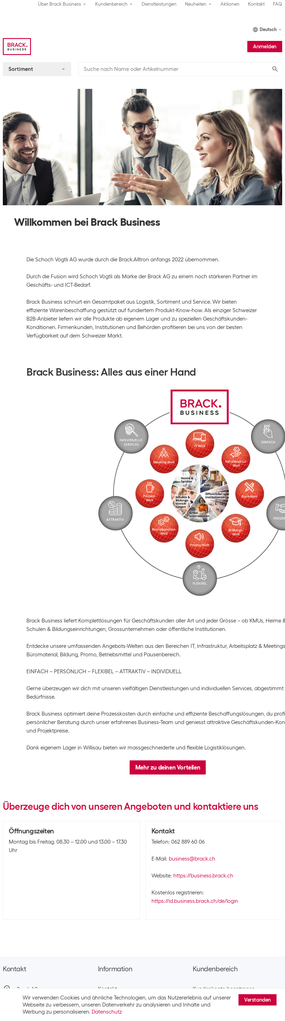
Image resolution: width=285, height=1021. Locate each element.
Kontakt (256, 4)
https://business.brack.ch (203, 876)
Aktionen (230, 4)
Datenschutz (107, 1012)
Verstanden (257, 1000)
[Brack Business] (17, 46)
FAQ (277, 4)
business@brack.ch (192, 859)
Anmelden (265, 46)
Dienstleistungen (159, 4)
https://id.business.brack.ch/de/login (194, 901)
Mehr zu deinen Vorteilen (167, 767)
